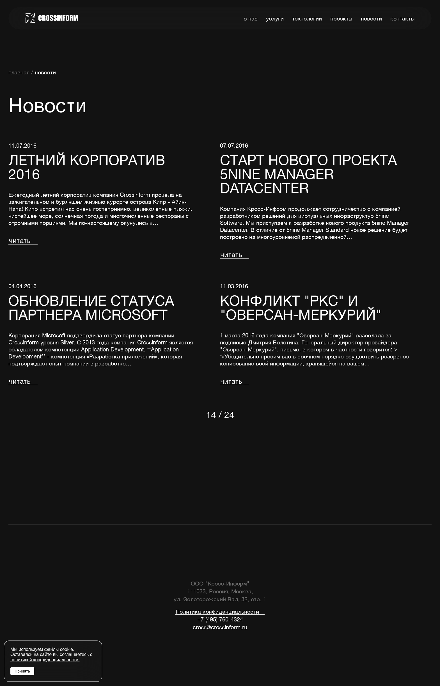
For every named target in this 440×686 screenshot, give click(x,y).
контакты (402, 18)
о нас (251, 18)
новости (371, 18)
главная (18, 72)
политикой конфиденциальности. (44, 659)
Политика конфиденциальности (217, 612)
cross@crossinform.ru (220, 627)
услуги (275, 18)
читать (20, 240)
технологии (307, 18)
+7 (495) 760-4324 (220, 619)
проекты (341, 18)
